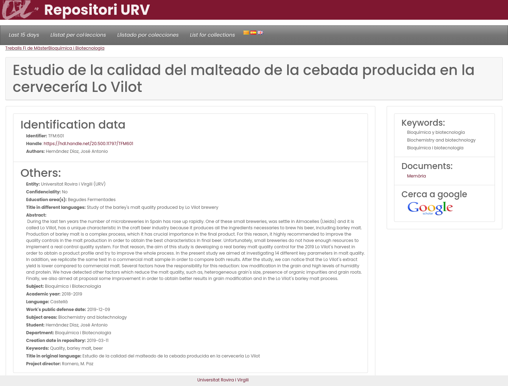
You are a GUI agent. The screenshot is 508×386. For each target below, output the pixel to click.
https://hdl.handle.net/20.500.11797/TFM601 (88, 144)
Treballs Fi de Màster (26, 48)
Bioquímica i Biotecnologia (76, 48)
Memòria (416, 176)
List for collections (212, 34)
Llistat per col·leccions (78, 34)
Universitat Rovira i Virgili (223, 380)
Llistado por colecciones (148, 34)
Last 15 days (24, 34)
